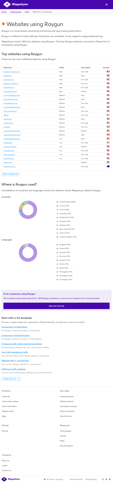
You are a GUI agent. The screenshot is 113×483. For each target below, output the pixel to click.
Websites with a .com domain (15, 360)
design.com (8, 162)
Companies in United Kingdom (15, 335)
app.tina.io (8, 119)
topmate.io (8, 76)
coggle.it (7, 127)
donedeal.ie (8, 143)
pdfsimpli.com (9, 87)
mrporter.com (9, 151)
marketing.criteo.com (12, 72)
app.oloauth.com (10, 91)
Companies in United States (14, 327)
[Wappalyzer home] (15, 4)
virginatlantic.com (10, 103)
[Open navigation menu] (107, 5)
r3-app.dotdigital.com (12, 139)
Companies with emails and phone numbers (21, 344)
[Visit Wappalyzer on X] (106, 479)
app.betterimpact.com (12, 135)
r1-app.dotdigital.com (12, 95)
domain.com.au (9, 166)
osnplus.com (8, 123)
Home (4, 12)
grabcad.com (9, 79)
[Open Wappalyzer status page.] (53, 479)
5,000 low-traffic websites (13, 369)
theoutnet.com (9, 154)
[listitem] (27, 396)
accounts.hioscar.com (12, 131)
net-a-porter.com (10, 111)
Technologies (15, 12)
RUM (27, 12)
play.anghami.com (11, 99)
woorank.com (9, 158)
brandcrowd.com (10, 147)
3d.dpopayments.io (11, 83)
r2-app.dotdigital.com (12, 107)
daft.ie (6, 115)
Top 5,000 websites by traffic (14, 352)
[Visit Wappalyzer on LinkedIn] (110, 479)
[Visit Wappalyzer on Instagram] (103, 479)
